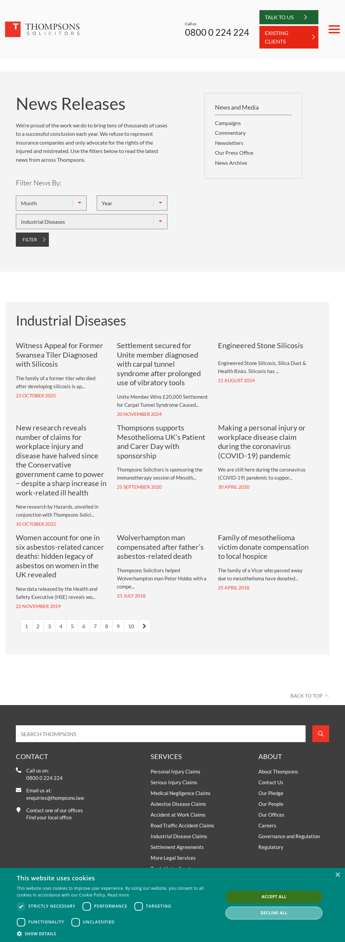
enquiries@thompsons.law (55, 798)
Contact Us (270, 782)
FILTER (30, 239)
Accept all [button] (273, 897)
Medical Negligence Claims (181, 793)
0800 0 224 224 (217, 32)
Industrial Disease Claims (179, 836)
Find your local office (49, 817)
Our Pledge (270, 793)
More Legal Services (173, 858)
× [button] (337, 875)
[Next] (144, 626)
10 (131, 626)
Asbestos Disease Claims (178, 804)
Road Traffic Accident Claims (182, 825)
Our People (270, 804)
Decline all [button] (273, 913)
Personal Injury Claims (175, 771)
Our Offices (271, 815)
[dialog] (172, 905)
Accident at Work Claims (178, 815)
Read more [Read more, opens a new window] (118, 895)
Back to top (306, 696)
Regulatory (270, 847)
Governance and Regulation (289, 836)
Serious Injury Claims (174, 782)
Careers (267, 825)
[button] (117, 933)
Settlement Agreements (177, 847)
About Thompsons (278, 771)
